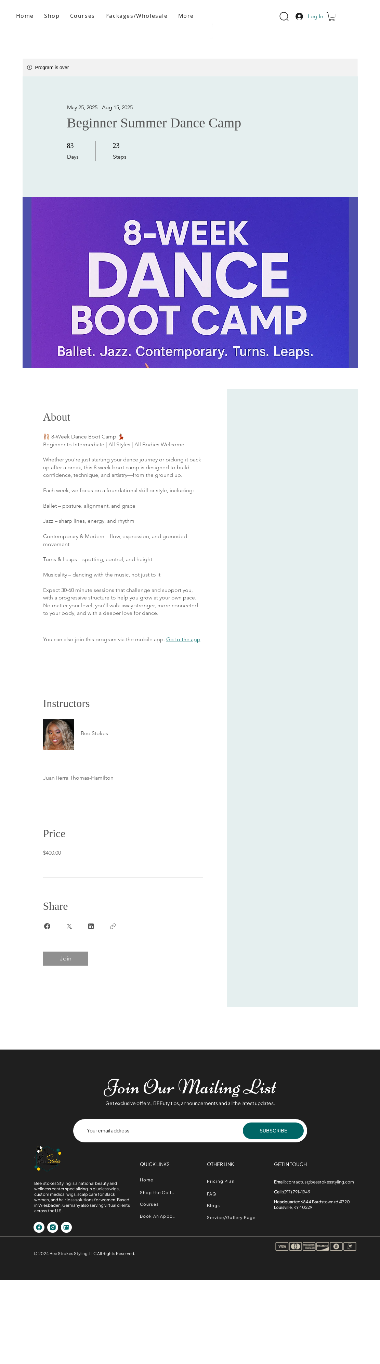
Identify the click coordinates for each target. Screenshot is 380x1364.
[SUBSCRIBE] (273, 1131)
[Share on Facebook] (47, 926)
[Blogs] (217, 1206)
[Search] (284, 16)
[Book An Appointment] (159, 1216)
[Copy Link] (113, 926)
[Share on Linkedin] (91, 926)
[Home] (159, 1180)
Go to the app (183, 639)
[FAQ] (217, 1194)
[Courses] (159, 1204)
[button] (186, 16)
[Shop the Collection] (159, 1192)
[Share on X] (69, 926)
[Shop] (39, 1227)
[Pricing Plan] (225, 1181)
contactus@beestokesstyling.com (320, 1182)
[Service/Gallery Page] (234, 1218)
